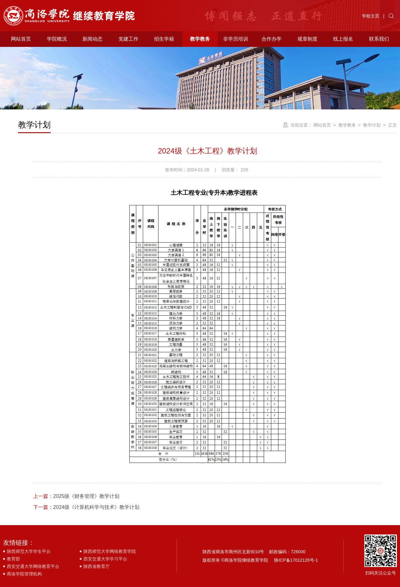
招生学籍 (164, 39)
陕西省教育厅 (96, 566)
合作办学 (272, 39)
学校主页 (370, 15)
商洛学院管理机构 (24, 573)
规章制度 (308, 39)
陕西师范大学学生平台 (29, 551)
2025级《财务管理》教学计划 (76, 496)
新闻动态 (92, 39)
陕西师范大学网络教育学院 (109, 551)
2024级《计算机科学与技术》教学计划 (86, 507)
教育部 (13, 558)
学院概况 (57, 39)
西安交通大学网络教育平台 (33, 566)
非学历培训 (235, 39)
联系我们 (379, 39)
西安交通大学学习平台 (105, 558)
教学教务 (200, 39)
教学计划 (372, 125)
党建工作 (128, 39)
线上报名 (343, 39)
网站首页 (21, 39)
